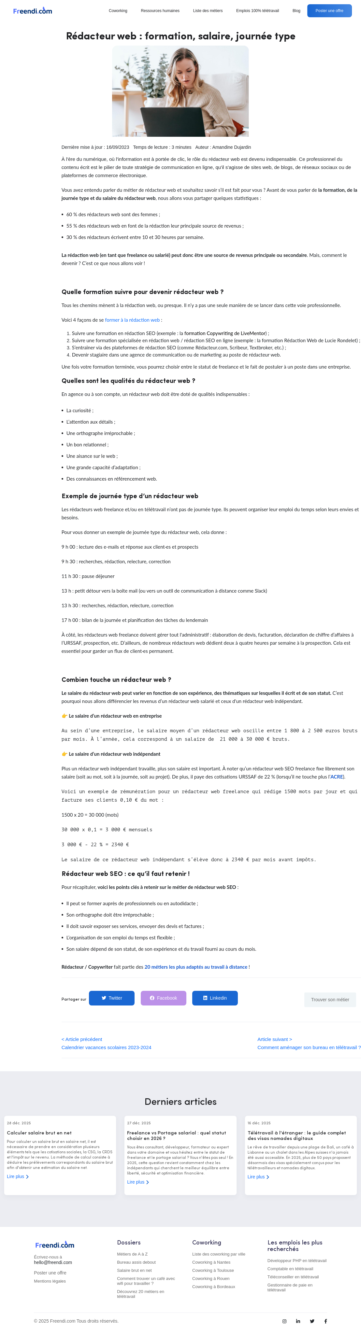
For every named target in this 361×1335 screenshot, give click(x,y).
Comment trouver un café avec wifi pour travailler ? (146, 1281)
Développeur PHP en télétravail (296, 1260)
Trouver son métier (330, 999)
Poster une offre (329, 10)
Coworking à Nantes (211, 1262)
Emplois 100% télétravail (257, 10)
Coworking (118, 10)
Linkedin (215, 998)
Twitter (112, 998)
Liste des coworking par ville (218, 1254)
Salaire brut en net (134, 1270)
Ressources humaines (160, 10)
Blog (296, 10)
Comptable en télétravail (290, 1268)
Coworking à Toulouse (213, 1270)
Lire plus (18, 1176)
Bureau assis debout (136, 1262)
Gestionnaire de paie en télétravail (289, 1287)
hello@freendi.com (53, 1262)
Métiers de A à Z (132, 1254)
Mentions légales (50, 1281)
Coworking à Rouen (210, 1278)
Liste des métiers (208, 10)
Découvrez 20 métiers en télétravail (140, 1294)
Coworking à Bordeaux (213, 1286)
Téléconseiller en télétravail (293, 1276)
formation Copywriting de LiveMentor (225, 333)
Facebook (163, 998)
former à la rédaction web (132, 320)
